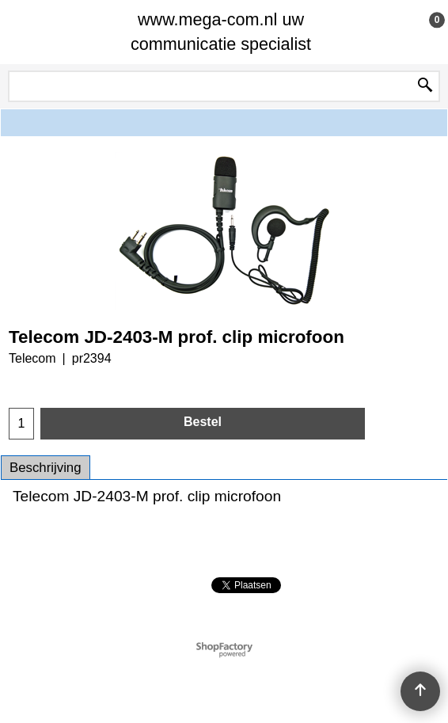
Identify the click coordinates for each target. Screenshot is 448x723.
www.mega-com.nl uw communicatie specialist (221, 32)
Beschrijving (45, 467)
